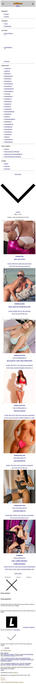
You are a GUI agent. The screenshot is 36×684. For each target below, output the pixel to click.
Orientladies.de (7, 121)
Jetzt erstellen (17, 629)
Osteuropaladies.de (8, 124)
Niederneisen (15, 664)
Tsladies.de (7, 137)
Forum (5, 23)
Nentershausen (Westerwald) (26, 659)
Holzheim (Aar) (15, 663)
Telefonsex (6, 61)
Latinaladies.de (7, 109)
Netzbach (17, 659)
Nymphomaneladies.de (9, 119)
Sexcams (18, 577)
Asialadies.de (7, 68)
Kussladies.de (7, 106)
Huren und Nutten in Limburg (8, 655)
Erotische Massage (28, 654)
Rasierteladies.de (8, 129)
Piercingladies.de (8, 126)
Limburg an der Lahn (10, 658)
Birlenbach (3, 664)
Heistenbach (28, 663)
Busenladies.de (7, 81)
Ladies (2, 670)
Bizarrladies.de (7, 78)
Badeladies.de (7, 73)
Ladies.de (6, 149)
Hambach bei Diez (25, 658)
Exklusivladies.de (8, 96)
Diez (17, 658)
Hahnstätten (3, 661)
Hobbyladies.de (8, 101)
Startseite (6, 14)
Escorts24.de (7, 93)
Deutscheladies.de (8, 83)
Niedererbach (4, 659)
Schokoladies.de (8, 131)
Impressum (7, 166)
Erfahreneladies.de (8, 91)
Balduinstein (21, 664)
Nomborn (9, 661)
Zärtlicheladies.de (8, 142)
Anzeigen (6, 16)
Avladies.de (7, 71)
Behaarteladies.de (8, 76)
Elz (23, 663)
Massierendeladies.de (9, 111)
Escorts (17, 654)
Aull (20, 658)
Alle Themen (8, 577)
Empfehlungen (7, 26)
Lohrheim (27, 664)
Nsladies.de (7, 116)
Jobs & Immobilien (12, 156)
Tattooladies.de (7, 134)
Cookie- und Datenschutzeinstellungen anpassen (12, 682)
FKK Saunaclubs (11, 151)
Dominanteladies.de (9, 88)
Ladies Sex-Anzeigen (8, 654)
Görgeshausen (11, 659)
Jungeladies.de (7, 104)
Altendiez (8, 664)
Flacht (20, 663)
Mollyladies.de (7, 114)
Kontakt (6, 163)
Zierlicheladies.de (8, 139)
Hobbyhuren (13, 154)
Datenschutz (7, 168)
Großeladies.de (7, 99)
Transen (22, 654)
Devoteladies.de (8, 86)
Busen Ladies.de (4, 653)
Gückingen (7, 663)
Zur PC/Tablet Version (6, 650)
